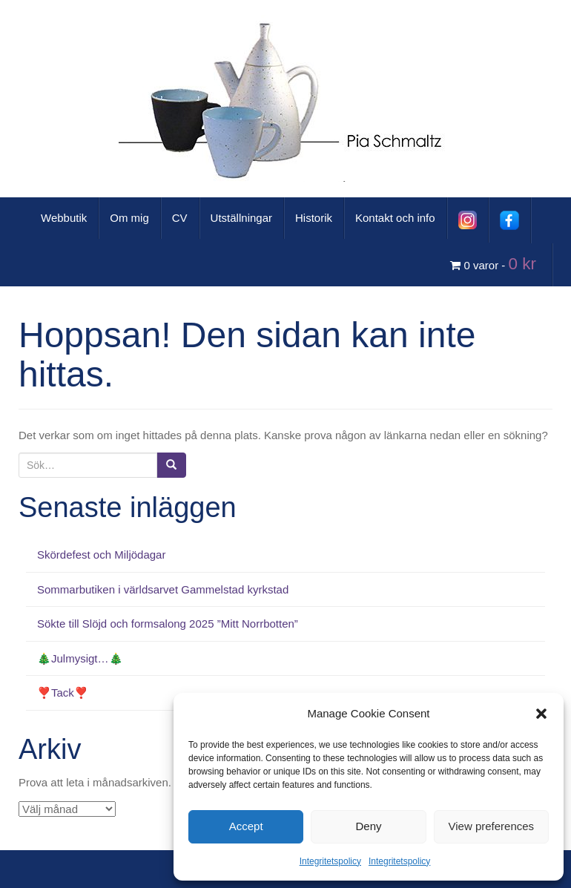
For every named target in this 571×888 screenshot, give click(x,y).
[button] (541, 713)
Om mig (129, 217)
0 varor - (495, 263)
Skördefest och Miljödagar (101, 554)
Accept (246, 826)
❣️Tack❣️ (62, 692)
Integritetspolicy (330, 861)
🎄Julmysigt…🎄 (80, 658)
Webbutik (64, 217)
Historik (313, 217)
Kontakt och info (395, 217)
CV (180, 217)
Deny (368, 826)
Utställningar (241, 217)
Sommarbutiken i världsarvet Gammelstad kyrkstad (162, 589)
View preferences (492, 826)
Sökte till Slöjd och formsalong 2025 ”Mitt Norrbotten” (167, 623)
